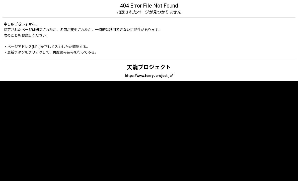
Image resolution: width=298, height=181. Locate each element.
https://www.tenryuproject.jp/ (149, 76)
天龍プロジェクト (149, 67)
